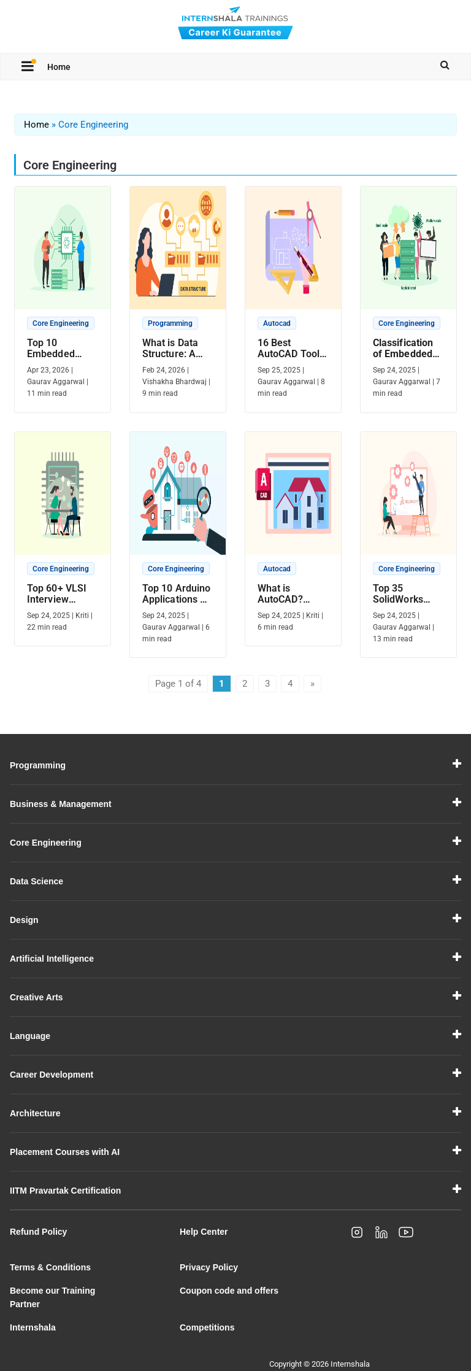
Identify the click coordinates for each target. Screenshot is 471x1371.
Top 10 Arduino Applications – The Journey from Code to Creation (176, 594)
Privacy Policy (209, 1267)
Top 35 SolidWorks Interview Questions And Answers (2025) (405, 594)
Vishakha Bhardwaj (174, 381)
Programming (170, 323)
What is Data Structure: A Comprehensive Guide (177, 349)
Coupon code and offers (229, 1291)
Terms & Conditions (50, 1267)
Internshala (33, 1327)
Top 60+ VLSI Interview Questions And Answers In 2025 (59, 594)
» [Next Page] (312, 683)
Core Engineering (61, 323)
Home (59, 67)
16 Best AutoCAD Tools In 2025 (291, 349)
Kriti (82, 615)
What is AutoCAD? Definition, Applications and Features (287, 594)
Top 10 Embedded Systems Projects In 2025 (51, 349)
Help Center (204, 1232)
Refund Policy (38, 1232)
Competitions (207, 1327)
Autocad (277, 323)
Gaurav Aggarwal (56, 381)
